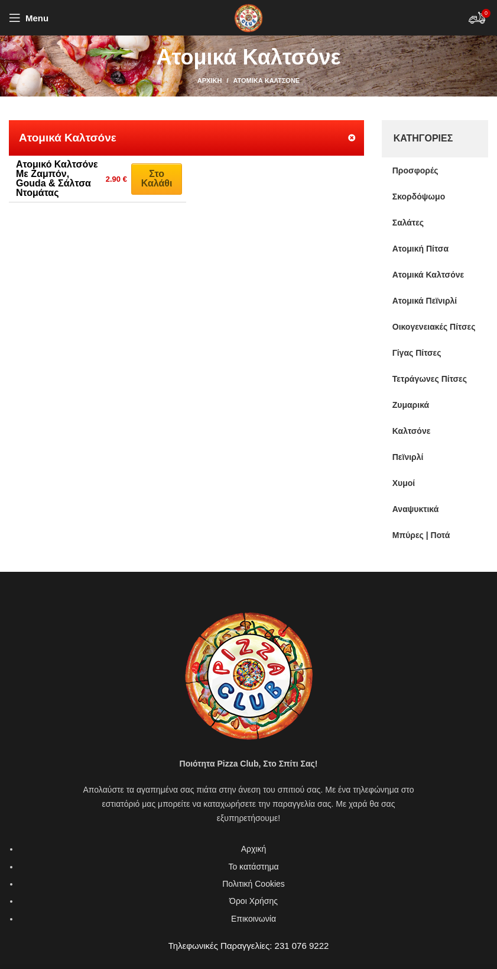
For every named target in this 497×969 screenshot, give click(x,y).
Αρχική (209, 80)
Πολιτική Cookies (253, 883)
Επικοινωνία (253, 918)
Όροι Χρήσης (253, 901)
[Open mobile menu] (28, 18)
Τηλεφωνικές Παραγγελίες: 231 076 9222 (248, 946)
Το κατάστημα (253, 866)
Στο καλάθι (157, 178)
